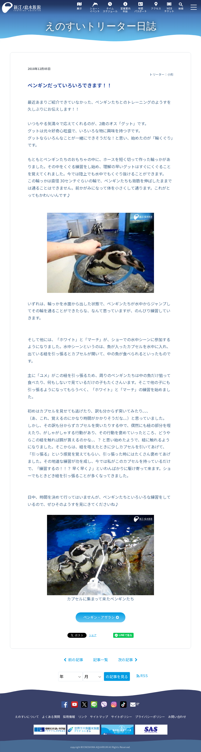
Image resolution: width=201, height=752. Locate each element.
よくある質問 (51, 716)
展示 (79, 8)
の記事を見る (117, 676)
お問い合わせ (177, 716)
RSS (144, 675)
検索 (180, 8)
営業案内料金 (125, 9)
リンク (82, 716)
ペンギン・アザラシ (99, 617)
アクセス (156, 8)
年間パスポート (140, 9)
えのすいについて (27, 716)
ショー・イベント (95, 9)
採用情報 (69, 716)
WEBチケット (169, 9)
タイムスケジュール (110, 9)
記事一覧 (100, 659)
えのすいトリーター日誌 (100, 26)
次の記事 (125, 659)
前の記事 (75, 659)
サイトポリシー (121, 716)
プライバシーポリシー (150, 716)
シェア (93, 635)
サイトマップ (99, 716)
